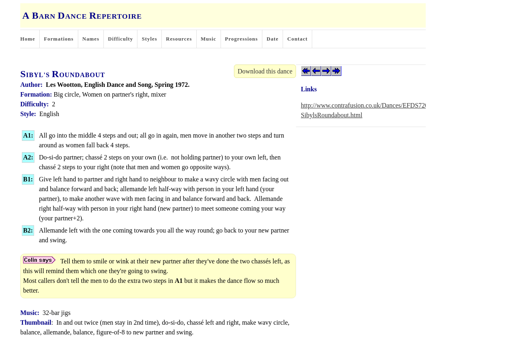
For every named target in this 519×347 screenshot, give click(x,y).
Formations (58, 39)
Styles (149, 39)
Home (27, 39)
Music (208, 39)
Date (272, 39)
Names (90, 39)
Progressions (241, 39)
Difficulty (120, 39)
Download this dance (265, 71)
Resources (179, 39)
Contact (297, 39)
